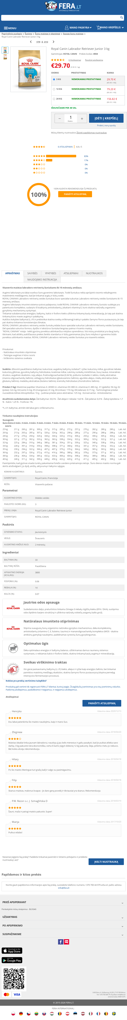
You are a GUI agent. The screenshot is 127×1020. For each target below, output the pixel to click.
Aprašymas (12, 273)
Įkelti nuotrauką (106, 861)
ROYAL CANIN (70, 53)
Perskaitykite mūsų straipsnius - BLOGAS (19, 909)
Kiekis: (70, 121)
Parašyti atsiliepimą (94, 60)
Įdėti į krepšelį (106, 118)
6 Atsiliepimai (75, 60)
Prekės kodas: (86, 53)
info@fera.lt (63, 887)
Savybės (32, 273)
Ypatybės (50, 273)
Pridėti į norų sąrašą (106, 125)
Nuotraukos (94, 273)
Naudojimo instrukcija (42, 279)
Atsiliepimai (71, 273)
